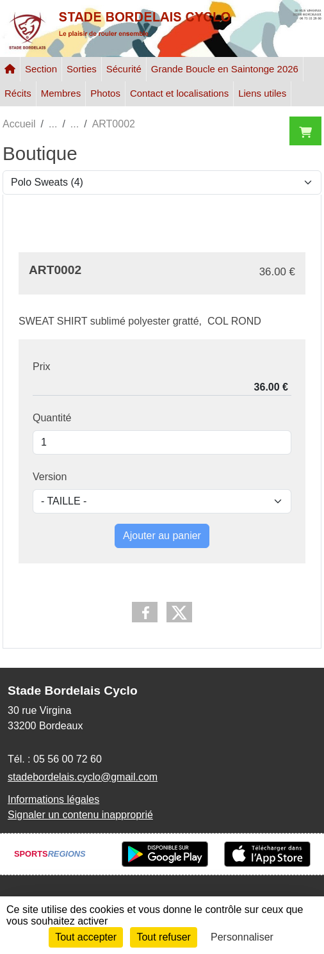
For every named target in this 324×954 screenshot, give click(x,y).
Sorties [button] (82, 68)
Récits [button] (17, 93)
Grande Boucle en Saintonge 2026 (224, 68)
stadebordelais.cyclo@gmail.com (83, 777)
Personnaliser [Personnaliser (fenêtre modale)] (242, 937)
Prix (42, 366)
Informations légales (53, 799)
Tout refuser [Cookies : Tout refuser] (163, 937)
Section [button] (41, 68)
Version (50, 476)
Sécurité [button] (124, 68)
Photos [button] (105, 93)
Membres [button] (61, 93)
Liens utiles (262, 93)
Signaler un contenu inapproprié (80, 814)
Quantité (52, 417)
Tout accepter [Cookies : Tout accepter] (86, 937)
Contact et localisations (179, 93)
